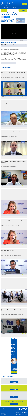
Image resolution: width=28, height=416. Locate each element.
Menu (4, 10)
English (22, 0)
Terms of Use (3, 412)
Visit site (14, 389)
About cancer (14, 396)
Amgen (19, 58)
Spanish (25, 0)
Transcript (13, 42)
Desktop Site (3, 413)
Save (2, 42)
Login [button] (21, 3)
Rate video (7, 42)
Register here (14, 382)
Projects (2, 409)
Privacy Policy (3, 414)
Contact (2, 408)
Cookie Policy (3, 410)
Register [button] (24, 4)
